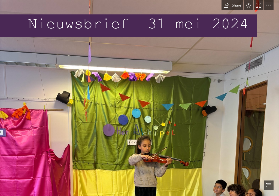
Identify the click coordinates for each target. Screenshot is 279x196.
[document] (139, 98)
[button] (232, 5)
